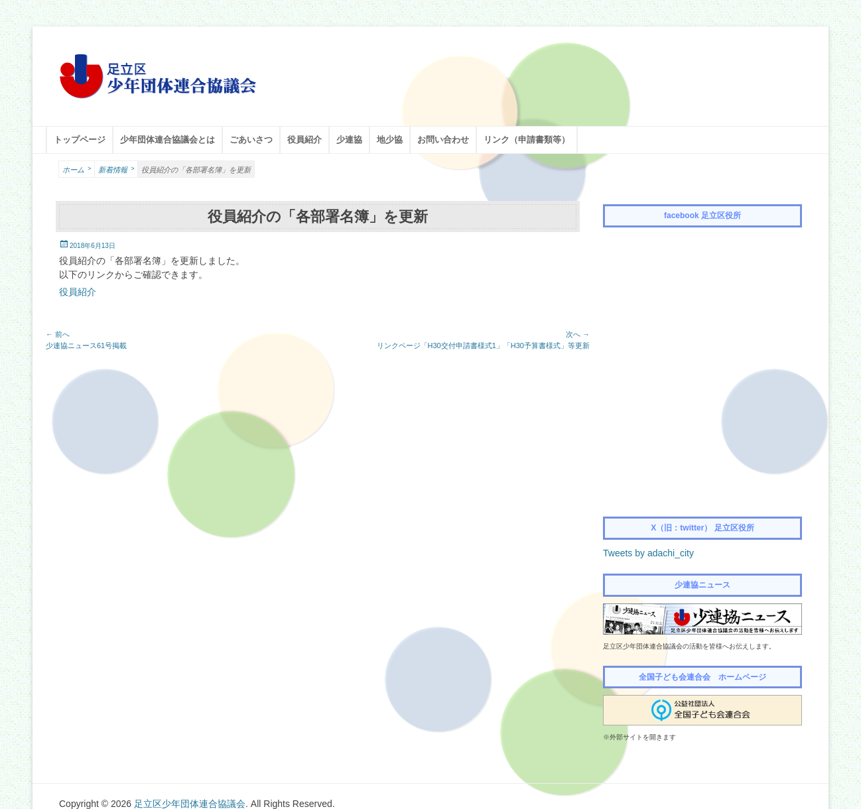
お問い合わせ (443, 140)
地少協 (390, 140)
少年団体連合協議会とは (167, 140)
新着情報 (116, 169)
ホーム (76, 169)
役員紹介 (304, 140)
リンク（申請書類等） (527, 140)
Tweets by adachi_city (648, 553)
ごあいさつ (251, 140)
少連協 (349, 140)
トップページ (79, 140)
